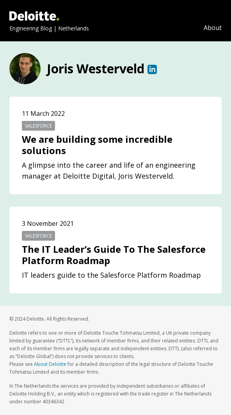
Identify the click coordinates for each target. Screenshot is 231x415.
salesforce (38, 125)
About (213, 27)
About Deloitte (50, 364)
